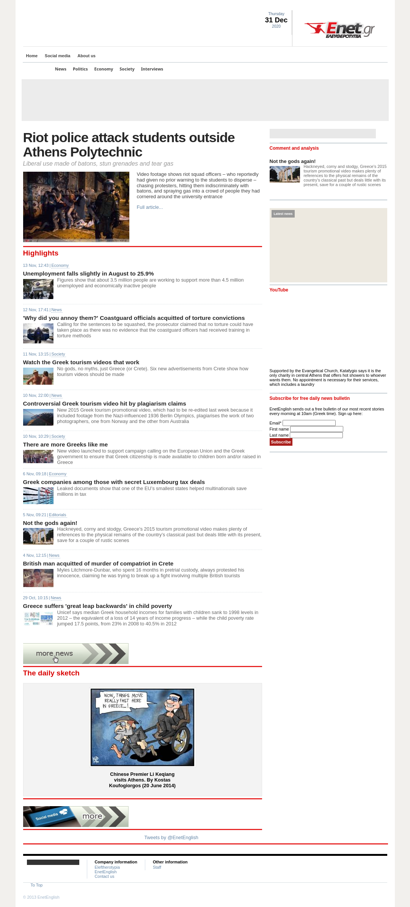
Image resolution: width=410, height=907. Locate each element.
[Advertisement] (205, 100)
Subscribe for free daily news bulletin (310, 398)
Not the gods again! (50, 523)
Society (127, 69)
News (60, 69)
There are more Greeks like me (65, 444)
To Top (37, 885)
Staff (157, 867)
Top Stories (37, 69)
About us (86, 55)
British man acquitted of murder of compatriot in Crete (98, 563)
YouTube (279, 290)
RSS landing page (374, 6)
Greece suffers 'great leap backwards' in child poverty (97, 606)
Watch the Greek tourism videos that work (81, 362)
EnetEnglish (106, 871)
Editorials (57, 514)
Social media (57, 55)
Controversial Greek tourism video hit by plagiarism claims (104, 403)
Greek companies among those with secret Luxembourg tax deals (114, 482)
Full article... (150, 207)
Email (276, 423)
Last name (280, 435)
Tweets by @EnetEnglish (171, 837)
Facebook (365, 6)
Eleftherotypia (107, 867)
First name (280, 429)
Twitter (356, 6)
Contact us (105, 876)
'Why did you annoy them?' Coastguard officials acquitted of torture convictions (134, 318)
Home (32, 55)
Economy (103, 69)
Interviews (152, 69)
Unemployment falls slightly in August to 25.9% (88, 273)
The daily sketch (51, 673)
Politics (80, 69)
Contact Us (383, 6)
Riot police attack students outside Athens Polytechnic (129, 145)
